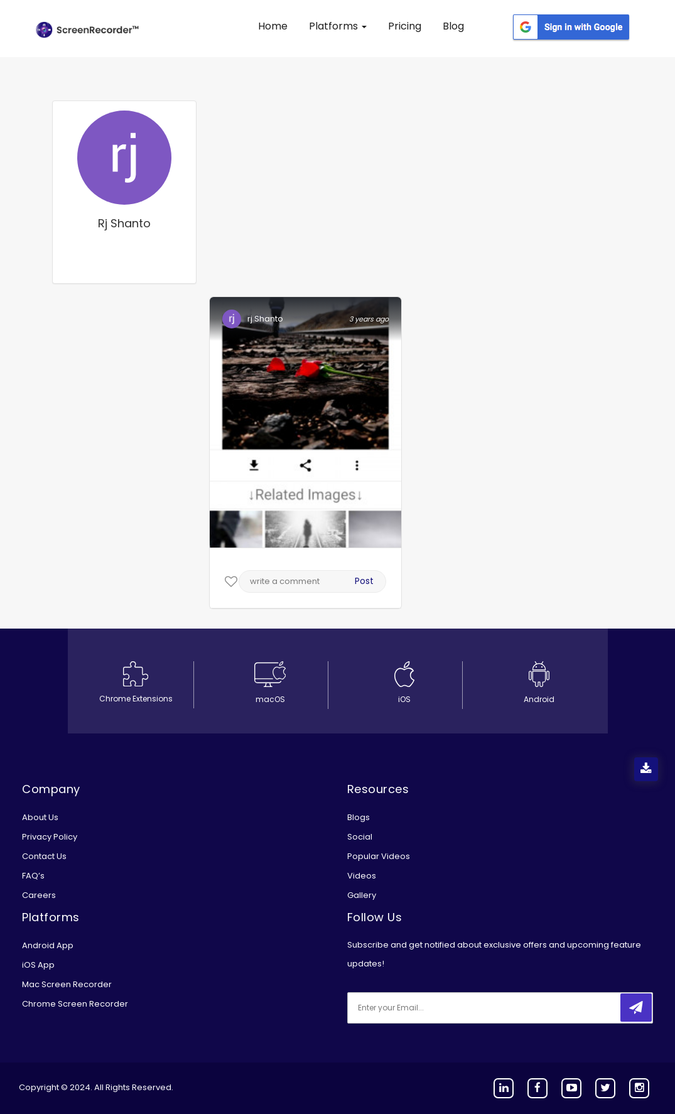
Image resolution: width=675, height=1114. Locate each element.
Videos (361, 876)
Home (273, 26)
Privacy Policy (49, 837)
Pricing (404, 26)
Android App (47, 945)
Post (364, 581)
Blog (453, 26)
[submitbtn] (636, 1007)
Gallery (361, 895)
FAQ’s (33, 876)
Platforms (338, 26)
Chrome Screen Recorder (75, 1004)
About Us (40, 817)
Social (359, 837)
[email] (431, 1008)
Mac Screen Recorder (67, 984)
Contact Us (44, 856)
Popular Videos (378, 856)
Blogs (358, 817)
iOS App (38, 965)
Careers (39, 895)
